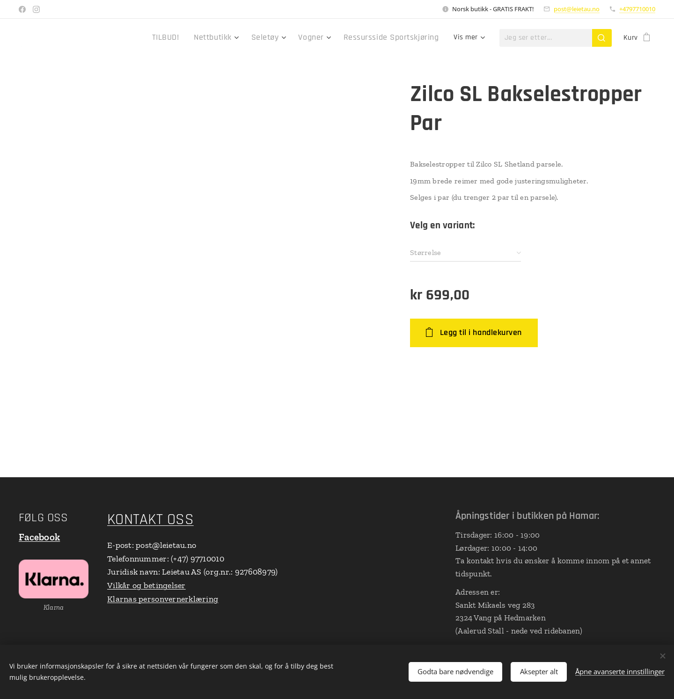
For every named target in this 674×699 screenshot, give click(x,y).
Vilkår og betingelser (146, 586)
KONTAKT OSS (150, 519)
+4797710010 (637, 9)
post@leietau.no (577, 9)
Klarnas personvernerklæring (162, 599)
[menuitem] (188, 38)
